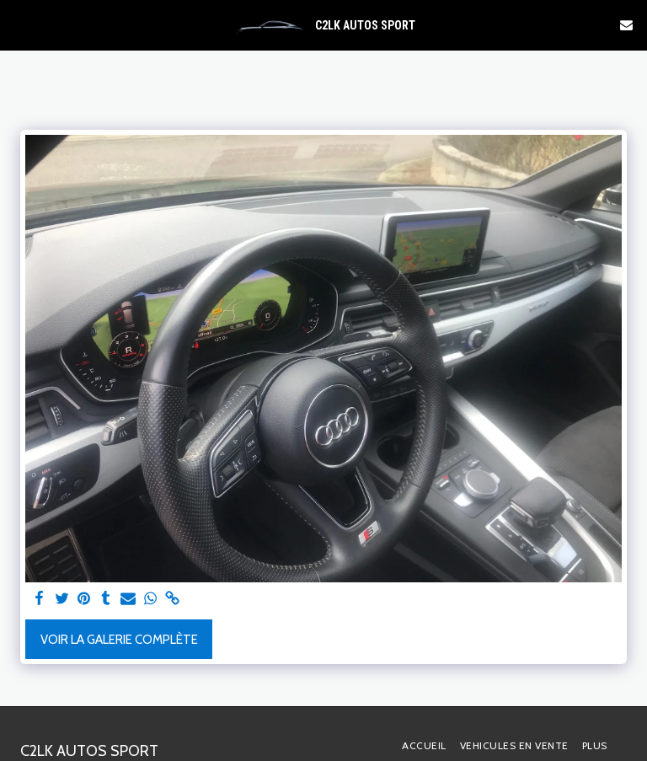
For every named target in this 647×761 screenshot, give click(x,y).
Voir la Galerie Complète (119, 639)
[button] (18, 24)
